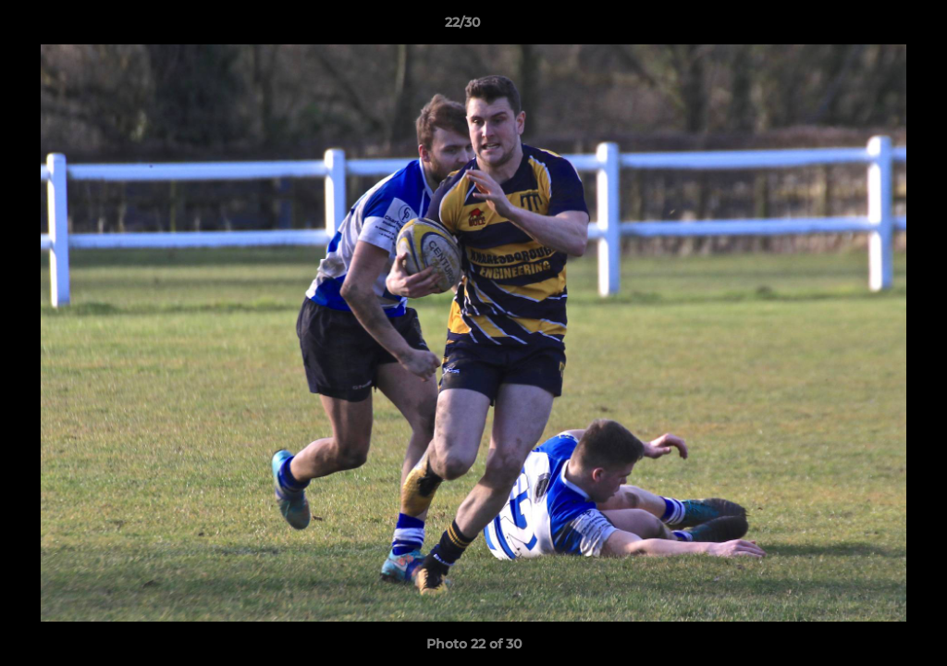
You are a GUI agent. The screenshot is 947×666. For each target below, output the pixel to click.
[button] (869, 26)
